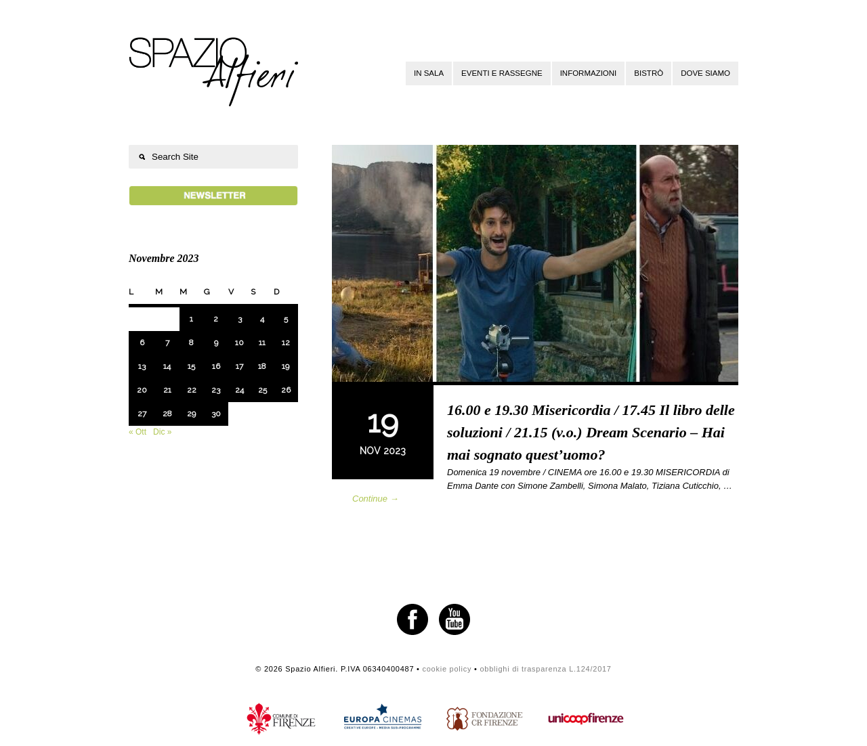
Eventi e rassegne (502, 73)
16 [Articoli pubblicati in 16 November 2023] (216, 366)
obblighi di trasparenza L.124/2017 (545, 669)
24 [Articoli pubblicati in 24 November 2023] (239, 390)
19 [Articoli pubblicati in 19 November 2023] (285, 366)
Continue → (375, 498)
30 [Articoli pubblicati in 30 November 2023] (216, 413)
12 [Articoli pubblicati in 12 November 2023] (286, 342)
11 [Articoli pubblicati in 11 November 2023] (262, 342)
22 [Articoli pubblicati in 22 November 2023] (191, 390)
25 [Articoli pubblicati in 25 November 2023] (262, 390)
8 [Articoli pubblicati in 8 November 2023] (191, 342)
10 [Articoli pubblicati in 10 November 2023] (239, 342)
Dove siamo (705, 73)
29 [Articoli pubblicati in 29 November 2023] (191, 413)
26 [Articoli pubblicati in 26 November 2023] (286, 390)
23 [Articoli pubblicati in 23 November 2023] (215, 390)
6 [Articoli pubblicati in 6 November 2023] (142, 342)
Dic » (162, 432)
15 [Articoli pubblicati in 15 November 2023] (191, 366)
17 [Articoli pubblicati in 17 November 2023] (239, 366)
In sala (429, 73)
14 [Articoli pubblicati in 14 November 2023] (167, 366)
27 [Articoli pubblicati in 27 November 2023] (142, 413)
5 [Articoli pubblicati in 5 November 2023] (286, 319)
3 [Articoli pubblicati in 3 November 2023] (240, 319)
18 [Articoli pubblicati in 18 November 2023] (262, 366)
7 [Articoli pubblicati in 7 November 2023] (167, 342)
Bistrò (648, 73)
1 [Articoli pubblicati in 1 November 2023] (191, 319)
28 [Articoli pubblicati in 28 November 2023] (167, 413)
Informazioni (588, 73)
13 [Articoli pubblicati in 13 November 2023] (142, 366)
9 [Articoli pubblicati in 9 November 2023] (216, 342)
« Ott (137, 432)
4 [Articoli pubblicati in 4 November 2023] (262, 319)
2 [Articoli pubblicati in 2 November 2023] (215, 319)
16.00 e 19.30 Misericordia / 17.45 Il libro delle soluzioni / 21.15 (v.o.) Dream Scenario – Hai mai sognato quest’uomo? (591, 432)
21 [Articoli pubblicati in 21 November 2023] (167, 390)
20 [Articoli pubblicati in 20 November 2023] (142, 390)
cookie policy (446, 669)
